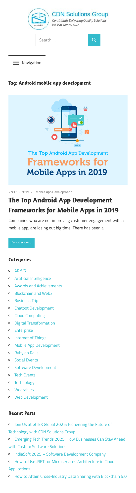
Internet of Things (30, 337)
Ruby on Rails (26, 352)
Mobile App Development (54, 191)
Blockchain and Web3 (33, 293)
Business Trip (26, 300)
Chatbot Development (34, 308)
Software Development (35, 367)
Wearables (24, 389)
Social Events (26, 360)
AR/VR (20, 271)
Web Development (31, 397)
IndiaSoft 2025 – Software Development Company (60, 454)
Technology (24, 382)
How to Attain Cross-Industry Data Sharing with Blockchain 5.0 (70, 476)
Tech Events (25, 375)
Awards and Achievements (38, 286)
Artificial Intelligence (32, 278)
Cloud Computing (29, 315)
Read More (20, 243)
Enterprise (23, 330)
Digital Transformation (34, 323)
